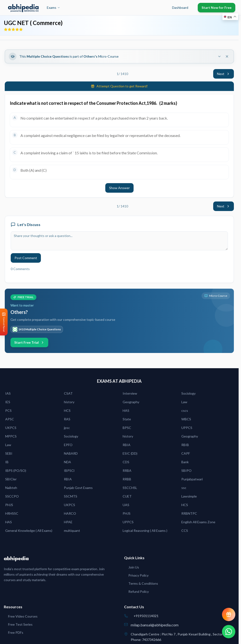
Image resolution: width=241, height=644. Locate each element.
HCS (67, 410)
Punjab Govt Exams (78, 488)
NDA (67, 462)
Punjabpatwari (192, 479)
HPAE (68, 522)
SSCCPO (12, 496)
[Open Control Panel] (4, 322)
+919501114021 (146, 616)
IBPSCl (69, 470)
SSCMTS (70, 496)
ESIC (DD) (130, 453)
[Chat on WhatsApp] (228, 631)
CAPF (185, 453)
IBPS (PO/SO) (15, 470)
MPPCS (11, 436)
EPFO (68, 445)
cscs (184, 410)
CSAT (68, 393)
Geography (131, 402)
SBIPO (186, 470)
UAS (126, 505)
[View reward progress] (228, 614)
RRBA (127, 470)
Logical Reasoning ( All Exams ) (145, 530)
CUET (127, 496)
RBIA (126, 445)
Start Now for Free (216, 7)
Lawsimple (189, 496)
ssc (183, 488)
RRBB (127, 479)
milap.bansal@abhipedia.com (154, 625)
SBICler (11, 479)
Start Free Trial (29, 342)
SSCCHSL (130, 488)
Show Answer (119, 188)
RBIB (185, 445)
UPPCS (186, 428)
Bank (185, 462)
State (127, 419)
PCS (8, 410)
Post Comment (25, 258)
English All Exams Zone (198, 522)
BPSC (127, 428)
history (69, 402)
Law (184, 402)
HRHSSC (11, 513)
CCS (184, 530)
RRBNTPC (189, 513)
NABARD (71, 453)
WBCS (186, 419)
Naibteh (11, 488)
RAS (67, 419)
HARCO (70, 513)
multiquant (72, 530)
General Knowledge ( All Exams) (28, 530)
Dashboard (180, 7)
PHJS (9, 505)
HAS (126, 410)
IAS (8, 393)
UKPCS (10, 428)
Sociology (188, 393)
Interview (130, 393)
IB (7, 462)
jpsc (67, 428)
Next (223, 74)
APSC (9, 419)
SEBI (8, 453)
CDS (126, 462)
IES (7, 402)
